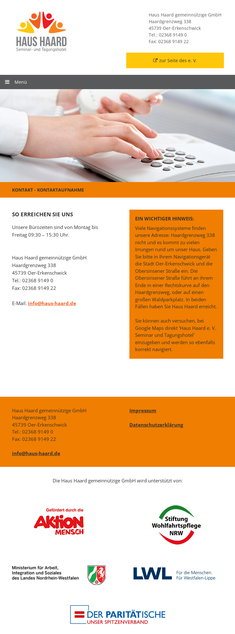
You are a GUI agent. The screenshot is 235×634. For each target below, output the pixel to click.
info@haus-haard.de (52, 303)
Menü (16, 82)
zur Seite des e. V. (175, 60)
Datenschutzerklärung (156, 425)
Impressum (142, 410)
